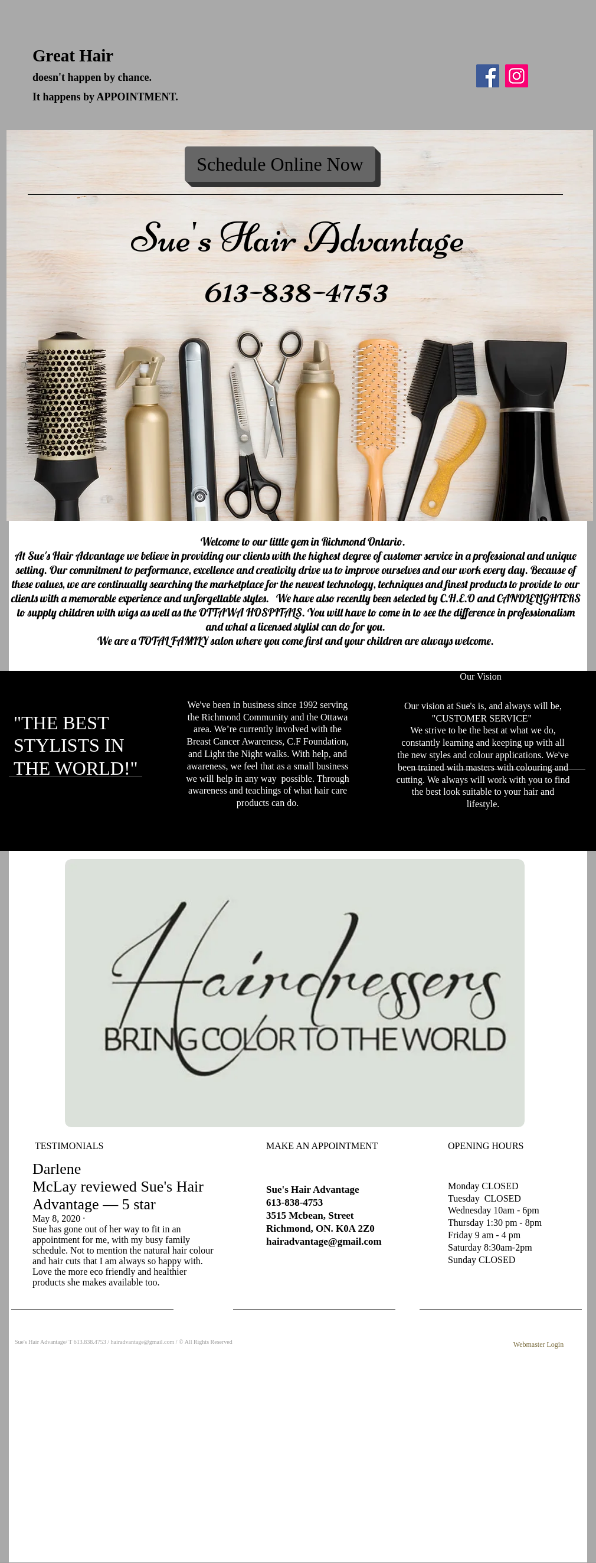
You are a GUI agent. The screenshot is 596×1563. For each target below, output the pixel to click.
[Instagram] (516, 75)
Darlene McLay (56, 1177)
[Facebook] (487, 75)
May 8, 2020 (56, 1218)
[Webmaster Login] (538, 1345)
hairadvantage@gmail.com (324, 1241)
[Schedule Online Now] (280, 164)
